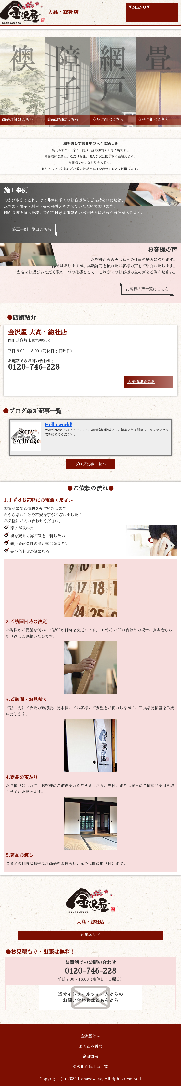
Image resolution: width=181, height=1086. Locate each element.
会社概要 (90, 1056)
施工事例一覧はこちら (31, 229)
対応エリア (90, 935)
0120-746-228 (90, 971)
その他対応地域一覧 (90, 1067)
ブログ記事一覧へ (90, 464)
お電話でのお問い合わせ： (34, 365)
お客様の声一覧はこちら (147, 289)
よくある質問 (90, 1046)
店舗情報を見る (141, 382)
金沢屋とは (90, 1036)
